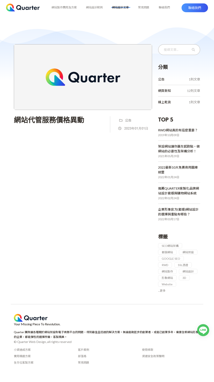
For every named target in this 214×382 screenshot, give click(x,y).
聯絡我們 (162, 10)
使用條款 (147, 355)
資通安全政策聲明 (153, 362)
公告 (125, 126)
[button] (195, 10)
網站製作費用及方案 (65, 10)
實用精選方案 (22, 362)
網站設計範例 (95, 10)
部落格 (82, 362)
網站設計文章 (120, 10)
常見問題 (142, 10)
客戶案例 (83, 355)
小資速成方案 (22, 355)
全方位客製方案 (23, 368)
